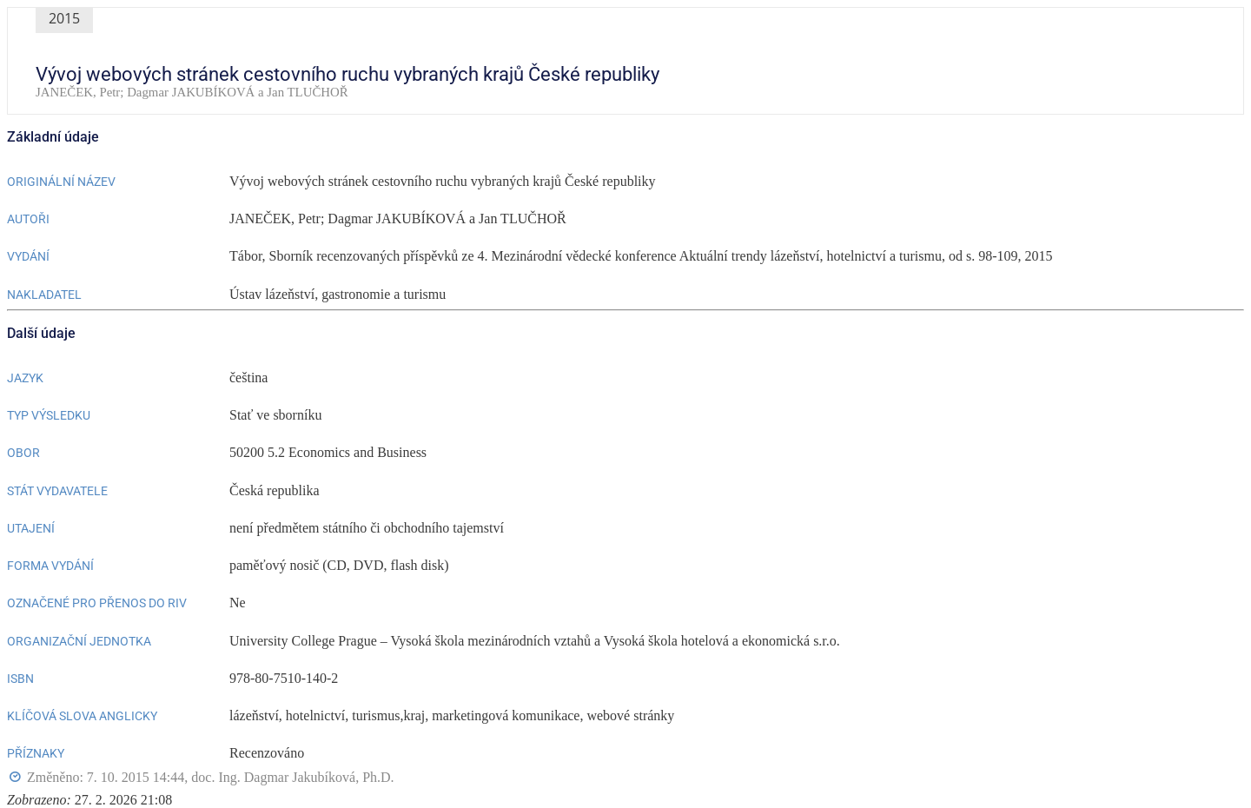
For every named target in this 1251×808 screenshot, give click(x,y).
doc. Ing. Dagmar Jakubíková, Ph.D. (292, 777)
